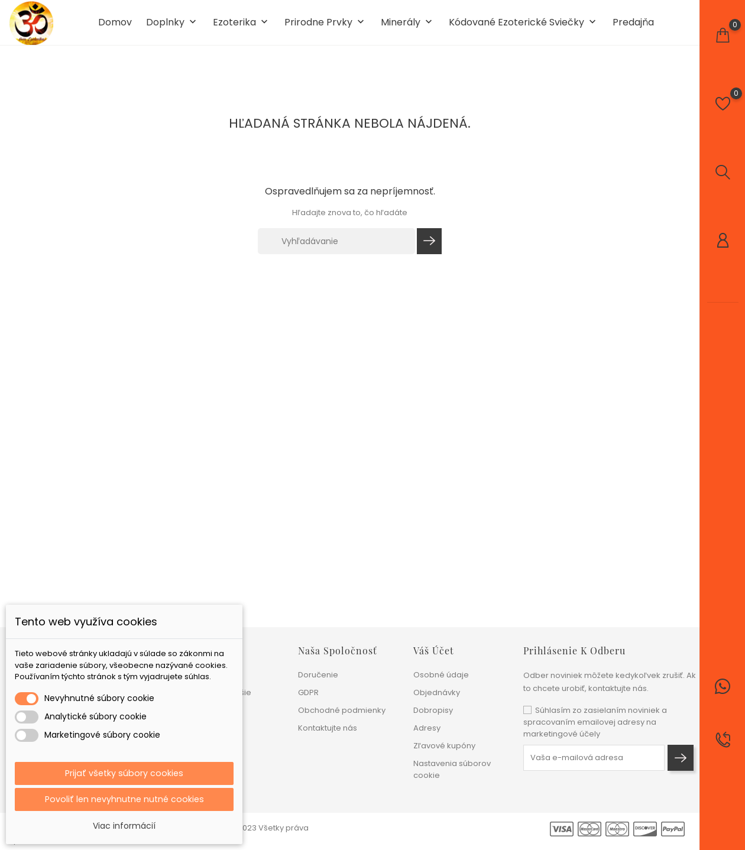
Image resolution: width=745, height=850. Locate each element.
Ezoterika (241, 28)
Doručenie (318, 674)
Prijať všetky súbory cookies (124, 770)
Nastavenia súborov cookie (452, 769)
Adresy (426, 728)
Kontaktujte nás (327, 728)
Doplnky (172, 28)
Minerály (408, 28)
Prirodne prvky (325, 28)
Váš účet (433, 650)
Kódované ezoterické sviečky (523, 28)
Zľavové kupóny (444, 745)
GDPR (308, 692)
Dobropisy (433, 710)
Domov (115, 28)
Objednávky (436, 692)
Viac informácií (124, 826)
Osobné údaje (441, 674)
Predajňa (633, 28)
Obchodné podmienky (342, 710)
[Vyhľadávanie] (336, 252)
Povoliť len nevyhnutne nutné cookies (124, 798)
